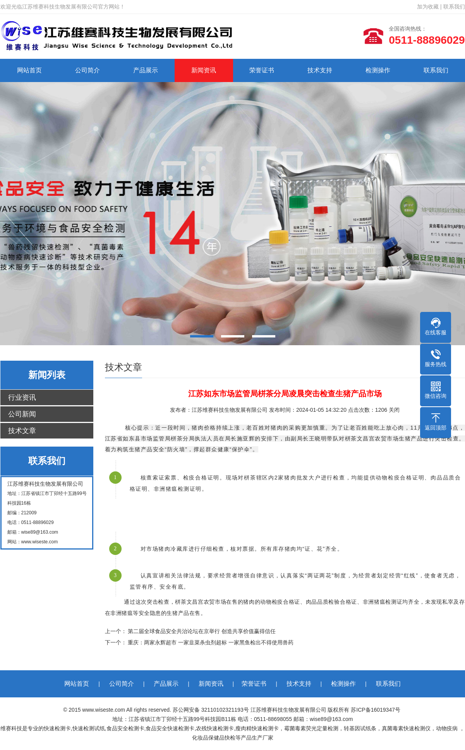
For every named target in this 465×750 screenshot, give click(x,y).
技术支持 (319, 70)
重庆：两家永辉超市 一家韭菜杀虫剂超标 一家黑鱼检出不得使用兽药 (210, 642)
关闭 (394, 410)
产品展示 (145, 70)
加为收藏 (428, 6)
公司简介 (87, 70)
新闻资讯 (203, 70)
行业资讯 (22, 397)
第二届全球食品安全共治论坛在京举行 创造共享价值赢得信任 (202, 631)
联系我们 (454, 6)
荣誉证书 (261, 70)
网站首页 (29, 70)
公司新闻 (22, 414)
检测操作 (377, 70)
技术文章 (22, 431)
